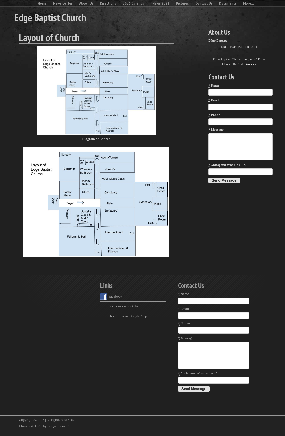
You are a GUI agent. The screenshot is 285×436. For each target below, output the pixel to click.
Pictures (182, 3)
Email (213, 100)
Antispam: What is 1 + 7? (227, 165)
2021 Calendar (134, 3)
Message (216, 130)
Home (42, 3)
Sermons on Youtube (119, 306)
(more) (251, 64)
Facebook (111, 296)
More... (248, 3)
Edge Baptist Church (50, 17)
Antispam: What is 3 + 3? (197, 373)
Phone (214, 115)
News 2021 (160, 3)
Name (213, 85)
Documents (227, 3)
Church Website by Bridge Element (44, 426)
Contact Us (203, 3)
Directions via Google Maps (124, 316)
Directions (108, 3)
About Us (86, 3)
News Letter (63, 3)
